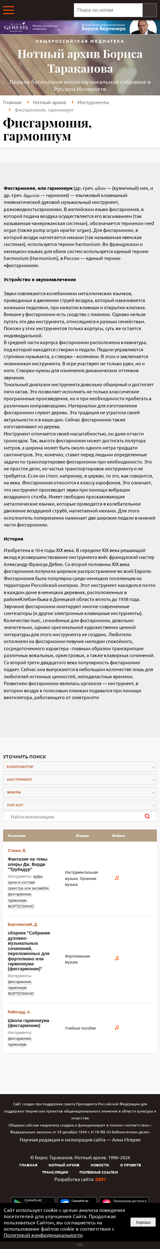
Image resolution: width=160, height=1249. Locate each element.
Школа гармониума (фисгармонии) (28, 1023)
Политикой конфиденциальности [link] (43, 1235)
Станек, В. (17, 850)
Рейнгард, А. (19, 1012)
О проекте (130, 1164)
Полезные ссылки (98, 1172)
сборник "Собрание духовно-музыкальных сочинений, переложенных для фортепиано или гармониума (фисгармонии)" (29, 950)
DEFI (100, 1179)
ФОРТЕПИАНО (21, 906)
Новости (100, 1164)
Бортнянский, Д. (23, 924)
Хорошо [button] (143, 1222)
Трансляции (55, 1172)
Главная (12, 102)
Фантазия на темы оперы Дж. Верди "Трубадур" (28, 864)
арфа (38, 876)
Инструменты (93, 102)
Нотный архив (49, 102)
